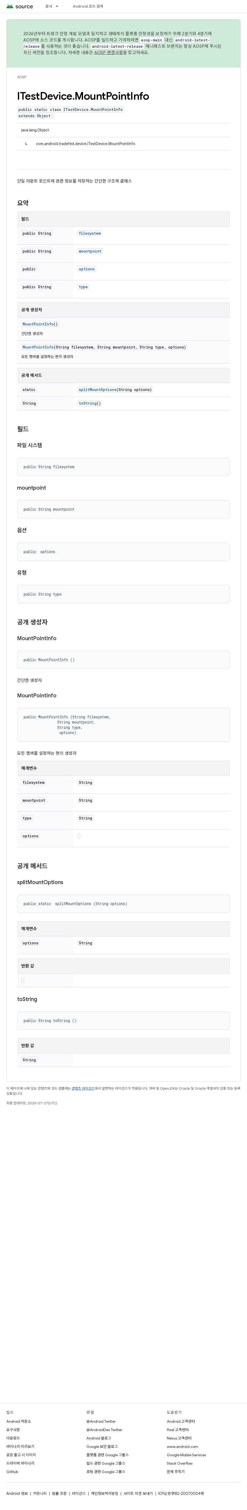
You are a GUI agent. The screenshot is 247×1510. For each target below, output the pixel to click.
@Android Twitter (101, 1421)
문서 (49, 6)
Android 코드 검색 (88, 6)
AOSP (21, 77)
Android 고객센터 (181, 1421)
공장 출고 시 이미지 (21, 1455)
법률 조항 (59, 1493)
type (83, 286)
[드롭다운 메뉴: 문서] (59, 6)
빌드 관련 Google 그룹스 (105, 1463)
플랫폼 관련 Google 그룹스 (107, 1455)
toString (88, 403)
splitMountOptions (97, 389)
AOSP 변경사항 (108, 52)
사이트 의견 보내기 (138, 1493)
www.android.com (182, 1446)
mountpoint (90, 251)
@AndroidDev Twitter (104, 1429)
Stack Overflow (180, 1463)
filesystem (90, 233)
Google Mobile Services (186, 1455)
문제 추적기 (176, 1471)
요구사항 (13, 1429)
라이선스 (79, 1493)
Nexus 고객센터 (179, 1438)
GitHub (12, 1471)
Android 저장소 (18, 1421)
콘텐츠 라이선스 (83, 1088)
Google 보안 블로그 (102, 1446)
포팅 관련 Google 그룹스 (105, 1471)
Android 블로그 (98, 1438)
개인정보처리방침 (104, 1493)
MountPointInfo (38, 324)
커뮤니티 (40, 1493)
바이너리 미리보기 (20, 1446)
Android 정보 (17, 1493)
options (87, 268)
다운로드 (13, 1438)
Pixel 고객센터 (178, 1429)
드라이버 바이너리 (20, 1463)
